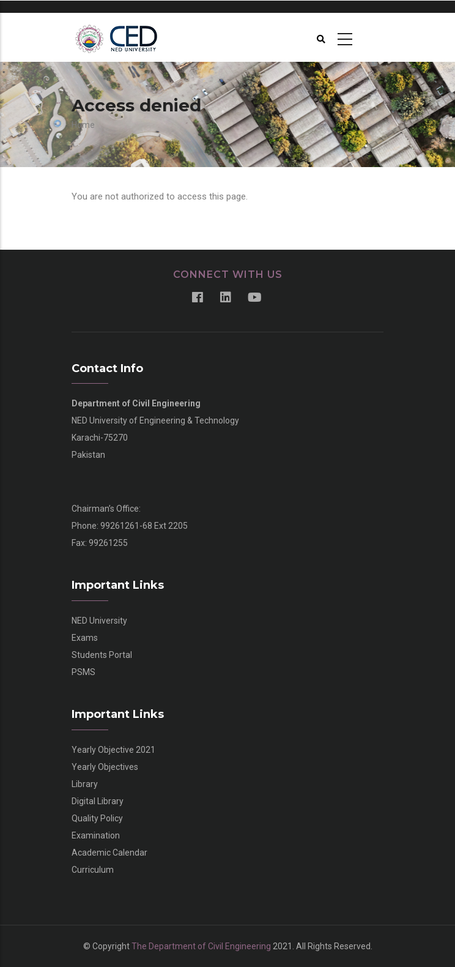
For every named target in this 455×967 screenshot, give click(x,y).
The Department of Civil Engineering (201, 946)
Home (83, 125)
